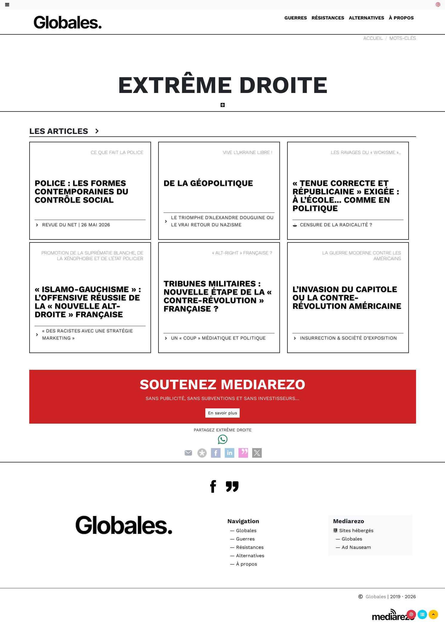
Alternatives (366, 18)
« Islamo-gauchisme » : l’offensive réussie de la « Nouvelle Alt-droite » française (88, 301)
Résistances (328, 18)
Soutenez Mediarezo (222, 384)
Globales (372, 596)
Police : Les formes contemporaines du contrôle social (81, 191)
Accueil (373, 38)
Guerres (295, 18)
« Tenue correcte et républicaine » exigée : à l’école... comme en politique (345, 195)
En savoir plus (222, 412)
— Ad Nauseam (353, 547)
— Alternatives (247, 555)
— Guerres (242, 539)
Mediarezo (348, 521)
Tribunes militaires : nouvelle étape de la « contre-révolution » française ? (218, 296)
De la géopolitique (208, 183)
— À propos (243, 564)
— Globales (243, 530)
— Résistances (247, 547)
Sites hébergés (353, 530)
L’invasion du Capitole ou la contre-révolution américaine (346, 297)
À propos (401, 18)
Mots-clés (402, 38)
